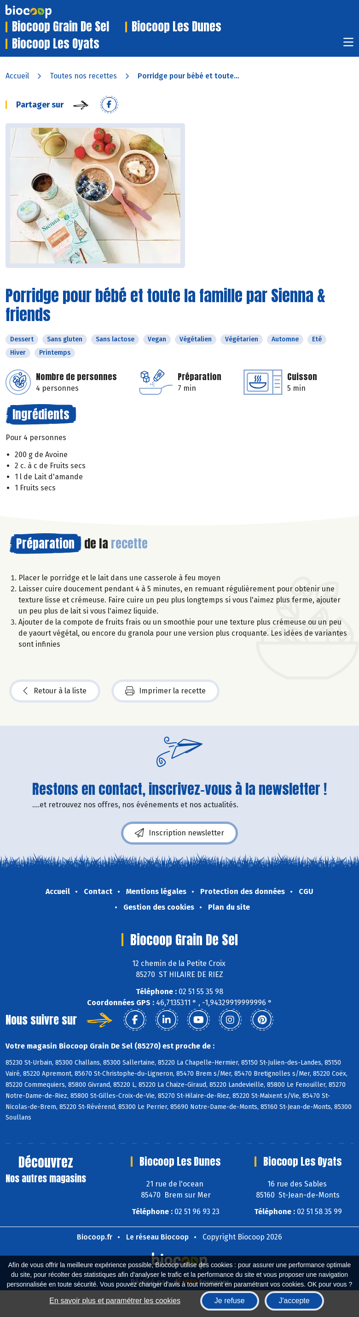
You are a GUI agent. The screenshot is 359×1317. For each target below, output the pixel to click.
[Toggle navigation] (348, 45)
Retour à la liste (55, 691)
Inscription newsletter (179, 833)
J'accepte (294, 1301)
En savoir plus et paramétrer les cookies (114, 1301)
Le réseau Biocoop (157, 1237)
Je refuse (229, 1301)
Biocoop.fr (94, 1237)
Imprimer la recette (165, 691)
